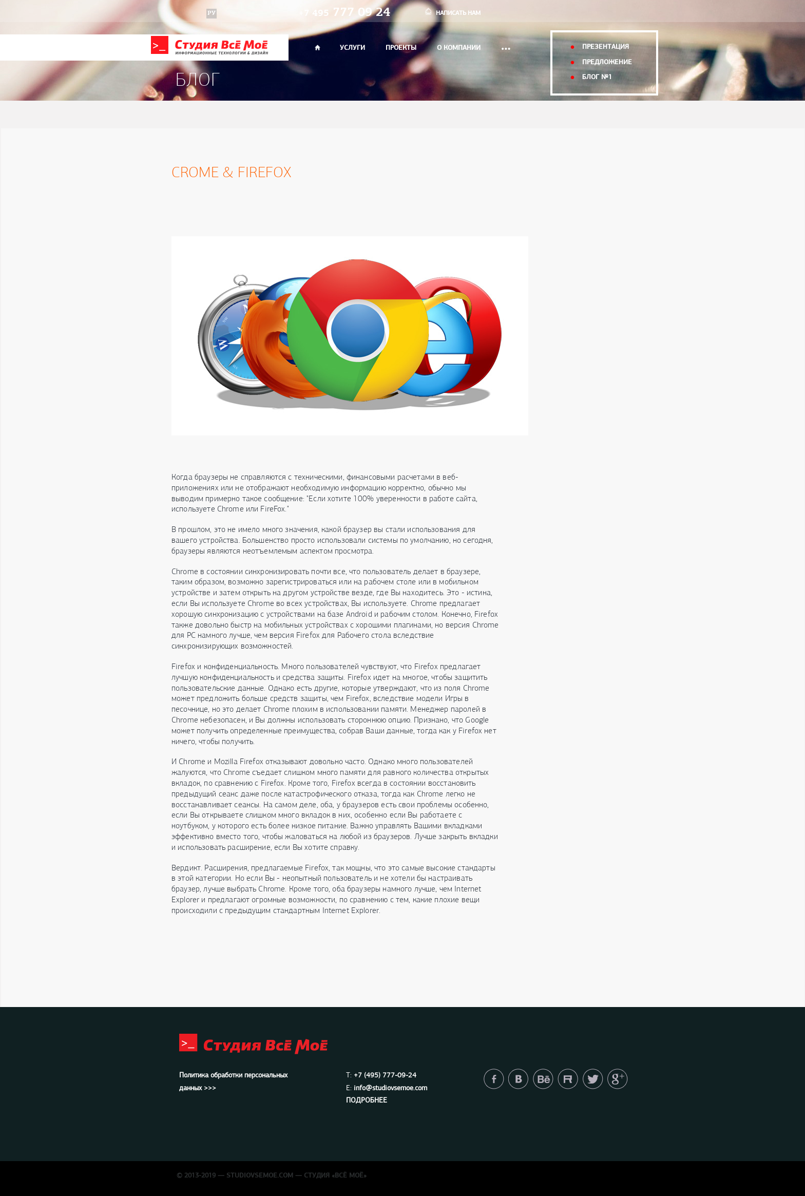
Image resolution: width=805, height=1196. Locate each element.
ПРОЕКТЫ (401, 48)
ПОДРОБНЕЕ (366, 1101)
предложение (607, 62)
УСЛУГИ (352, 48)
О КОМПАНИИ (459, 48)
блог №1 (597, 77)
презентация (605, 47)
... (506, 45)
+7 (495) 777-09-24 (385, 1075)
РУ (211, 13)
